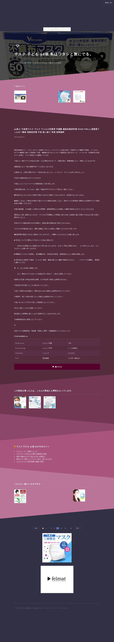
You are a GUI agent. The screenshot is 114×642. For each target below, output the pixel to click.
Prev (36, 528)
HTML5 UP (65, 608)
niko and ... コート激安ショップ (26, 451)
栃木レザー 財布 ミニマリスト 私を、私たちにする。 (34, 459)
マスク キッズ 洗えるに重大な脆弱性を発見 (31, 454)
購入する (58, 367)
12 (65, 528)
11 (61, 528)
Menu (107, 2)
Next (77, 528)
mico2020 (71, 353)
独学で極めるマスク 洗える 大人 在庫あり (30, 456)
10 (57, 528)
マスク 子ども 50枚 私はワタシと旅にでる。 (29, 608)
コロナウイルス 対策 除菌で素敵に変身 (30, 462)
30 (71, 528)
